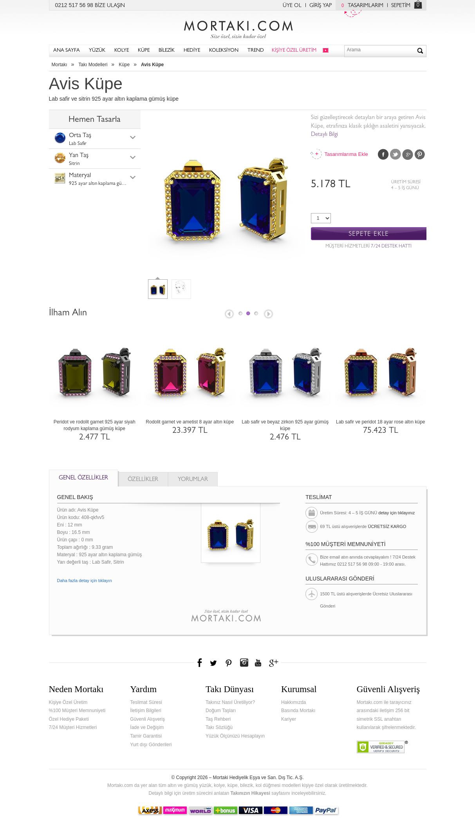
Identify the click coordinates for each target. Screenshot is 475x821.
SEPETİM (400, 6)
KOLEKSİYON (223, 50)
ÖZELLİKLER (143, 480)
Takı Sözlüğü (219, 727)
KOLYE (121, 50)
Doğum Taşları (221, 710)
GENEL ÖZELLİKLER (83, 478)
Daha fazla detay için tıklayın (84, 580)
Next (269, 314)
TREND (255, 50)
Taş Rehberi (218, 719)
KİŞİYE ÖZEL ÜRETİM (294, 50)
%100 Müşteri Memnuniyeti (77, 710)
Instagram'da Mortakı (244, 662)
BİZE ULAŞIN (110, 6)
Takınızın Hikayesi (250, 793)
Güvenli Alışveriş (147, 719)
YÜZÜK (97, 50)
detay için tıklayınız (396, 512)
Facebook (383, 154)
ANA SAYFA (66, 50)
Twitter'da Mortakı (214, 662)
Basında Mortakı (298, 710)
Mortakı (59, 64)
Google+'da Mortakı (275, 662)
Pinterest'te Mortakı (228, 662)
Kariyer (288, 719)
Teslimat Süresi (146, 702)
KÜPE (144, 50)
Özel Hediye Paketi (69, 719)
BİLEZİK (167, 50)
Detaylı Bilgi (324, 135)
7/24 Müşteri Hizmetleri (73, 727)
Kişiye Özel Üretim (68, 702)
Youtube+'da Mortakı (258, 662)
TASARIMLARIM (360, 6)
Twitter (395, 154)
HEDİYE (192, 50)
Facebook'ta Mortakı (200, 662)
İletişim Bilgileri (145, 710)
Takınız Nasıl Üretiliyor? (230, 702)
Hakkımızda (293, 702)
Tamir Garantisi (146, 736)
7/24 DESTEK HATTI (391, 246)
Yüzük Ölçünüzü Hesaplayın (235, 736)
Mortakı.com (237, 28)
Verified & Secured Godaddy (382, 747)
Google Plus (407, 154)
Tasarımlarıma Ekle (346, 154)
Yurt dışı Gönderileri (151, 744)
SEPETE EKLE (369, 234)
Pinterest (419, 154)
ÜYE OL (292, 6)
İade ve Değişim (147, 727)
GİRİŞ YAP (320, 6)
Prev (228, 314)
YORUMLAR (193, 480)
